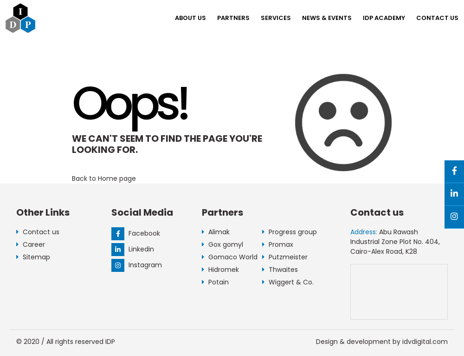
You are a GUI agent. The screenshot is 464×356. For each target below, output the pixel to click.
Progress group (289, 232)
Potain (215, 282)
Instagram (136, 265)
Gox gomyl (222, 244)
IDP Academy (384, 17)
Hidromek (220, 269)
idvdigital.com (425, 341)
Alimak (216, 232)
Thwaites (280, 269)
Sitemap (33, 257)
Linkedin (132, 249)
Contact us (437, 17)
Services (276, 17)
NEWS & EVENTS (327, 17)
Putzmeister (285, 257)
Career (30, 244)
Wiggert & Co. (288, 282)
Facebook (135, 233)
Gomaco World (230, 257)
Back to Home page (104, 178)
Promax (277, 244)
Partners (233, 17)
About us (190, 17)
